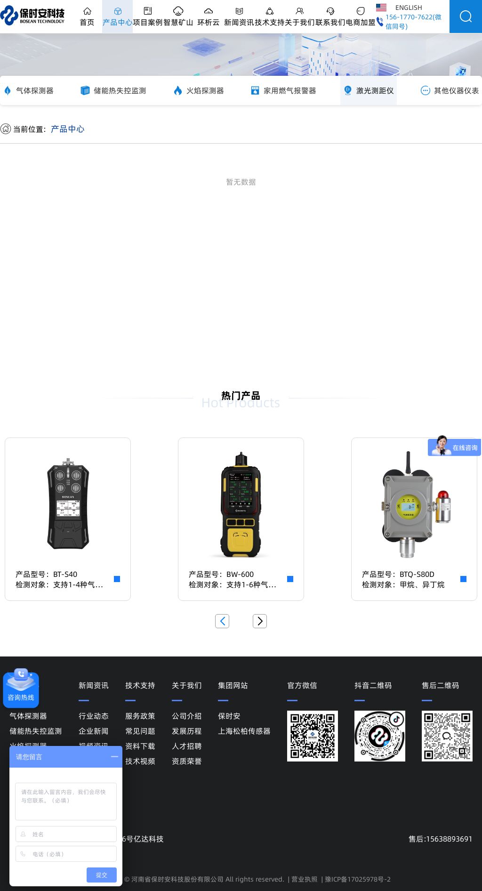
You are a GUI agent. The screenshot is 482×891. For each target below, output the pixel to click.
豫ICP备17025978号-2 (358, 879)
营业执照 (304, 879)
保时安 (229, 716)
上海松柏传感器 (244, 731)
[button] (222, 621)
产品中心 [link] (68, 129)
